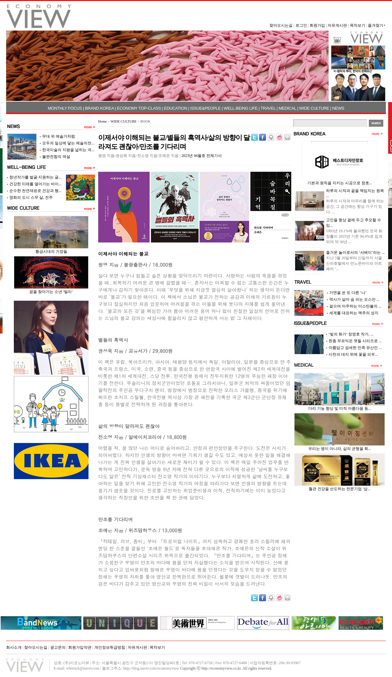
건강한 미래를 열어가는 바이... (35, 184)
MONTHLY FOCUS (65, 108)
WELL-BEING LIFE (240, 108)
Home (102, 121)
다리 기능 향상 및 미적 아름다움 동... (339, 408)
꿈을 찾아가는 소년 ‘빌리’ (51, 291)
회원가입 (317, 25)
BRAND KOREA (99, 108)
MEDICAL (287, 108)
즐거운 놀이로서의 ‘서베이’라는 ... (355, 252)
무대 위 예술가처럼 (58, 136)
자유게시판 (337, 25)
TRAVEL (268, 108)
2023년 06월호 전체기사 (201, 155)
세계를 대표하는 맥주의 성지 (353, 313)
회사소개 (14, 647)
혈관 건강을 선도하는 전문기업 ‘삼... (340, 489)
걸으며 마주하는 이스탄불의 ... (355, 306)
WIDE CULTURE (314, 108)
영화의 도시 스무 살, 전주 (31, 197)
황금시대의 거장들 (51, 251)
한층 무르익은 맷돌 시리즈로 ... (355, 341)
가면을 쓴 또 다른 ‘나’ (348, 292)
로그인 (301, 25)
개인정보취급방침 (109, 647)
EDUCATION (175, 108)
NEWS (338, 108)
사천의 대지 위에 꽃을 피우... (353, 354)
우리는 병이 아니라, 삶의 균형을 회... (339, 448)
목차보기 (357, 25)
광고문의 (58, 647)
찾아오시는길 (281, 25)
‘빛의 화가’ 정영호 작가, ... (351, 334)
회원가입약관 (79, 647)
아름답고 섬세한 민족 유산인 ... (355, 347)
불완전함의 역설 (56, 156)
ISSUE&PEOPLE (205, 108)
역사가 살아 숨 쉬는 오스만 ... (354, 299)
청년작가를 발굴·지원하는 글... (35, 177)
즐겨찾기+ (377, 25)
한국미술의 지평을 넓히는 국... (68, 150)
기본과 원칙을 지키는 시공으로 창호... (339, 183)
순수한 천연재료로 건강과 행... (35, 190)
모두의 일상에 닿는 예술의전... (68, 143)
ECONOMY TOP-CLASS (139, 108)
